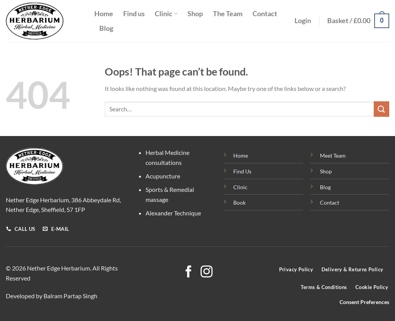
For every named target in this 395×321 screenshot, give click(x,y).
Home (103, 14)
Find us (134, 14)
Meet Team (333, 155)
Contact (265, 14)
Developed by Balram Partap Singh (51, 295)
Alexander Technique (173, 213)
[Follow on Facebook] (188, 272)
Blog (106, 28)
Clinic (166, 14)
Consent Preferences (364, 302)
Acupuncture (163, 176)
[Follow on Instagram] (207, 272)
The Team (228, 14)
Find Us (242, 171)
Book (239, 202)
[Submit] (381, 108)
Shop (195, 14)
